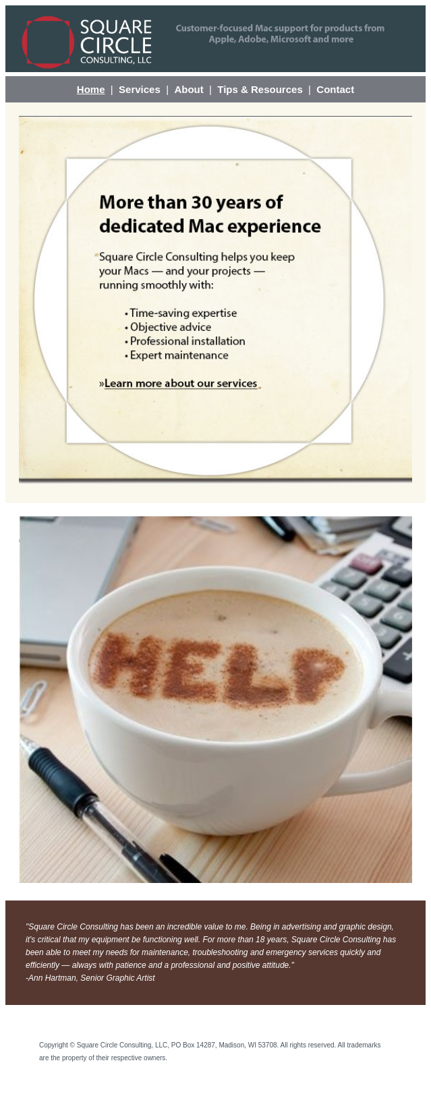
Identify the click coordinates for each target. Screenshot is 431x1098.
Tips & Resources (259, 89)
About (188, 89)
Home (91, 89)
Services (140, 89)
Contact (335, 89)
